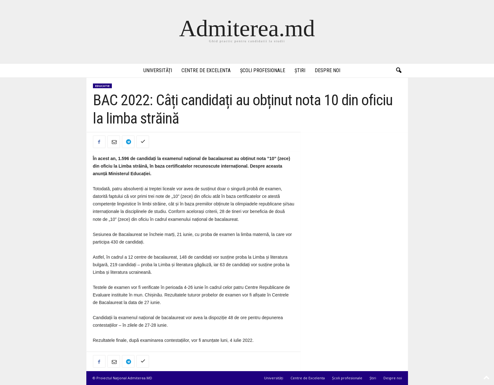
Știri (300, 70)
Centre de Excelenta (206, 70)
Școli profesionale (262, 70)
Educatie (102, 86)
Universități (157, 70)
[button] (398, 71)
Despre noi (327, 70)
